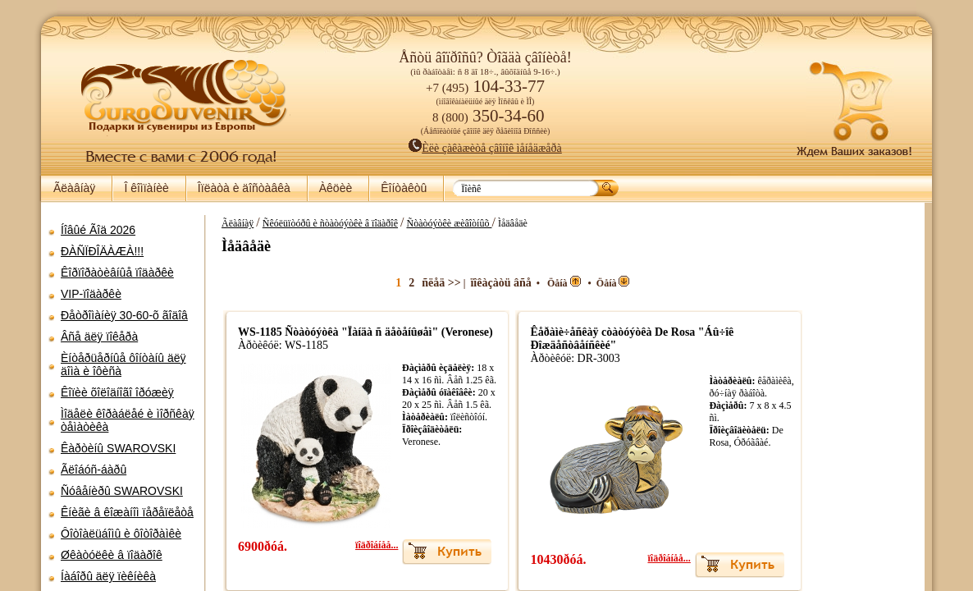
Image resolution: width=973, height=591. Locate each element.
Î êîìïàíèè (146, 188)
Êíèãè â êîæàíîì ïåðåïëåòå (127, 512)
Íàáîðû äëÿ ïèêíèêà (108, 576)
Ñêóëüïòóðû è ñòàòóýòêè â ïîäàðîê (457, 223)
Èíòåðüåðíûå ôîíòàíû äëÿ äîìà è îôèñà (123, 364)
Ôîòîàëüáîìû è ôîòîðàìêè (121, 533)
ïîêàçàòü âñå (620, 283)
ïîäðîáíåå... (496, 558)
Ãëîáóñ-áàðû (93, 469)
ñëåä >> (560, 283)
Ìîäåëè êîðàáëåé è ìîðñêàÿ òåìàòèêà (127, 420)
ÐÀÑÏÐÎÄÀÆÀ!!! (102, 251)
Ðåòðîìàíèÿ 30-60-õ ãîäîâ (124, 315)
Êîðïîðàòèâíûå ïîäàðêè (117, 272)
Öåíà (684, 283)
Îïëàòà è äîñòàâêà (244, 188)
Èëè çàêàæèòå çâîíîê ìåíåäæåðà (485, 148)
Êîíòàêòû (404, 188)
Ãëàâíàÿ (74, 188)
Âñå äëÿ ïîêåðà (99, 336)
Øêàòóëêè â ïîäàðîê (111, 554)
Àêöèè (335, 188)
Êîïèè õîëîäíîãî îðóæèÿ (117, 392)
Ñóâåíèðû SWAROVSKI (122, 490)
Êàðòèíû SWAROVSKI (118, 448)
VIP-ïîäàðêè (91, 293)
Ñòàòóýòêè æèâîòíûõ (576, 223)
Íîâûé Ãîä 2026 (98, 229)
